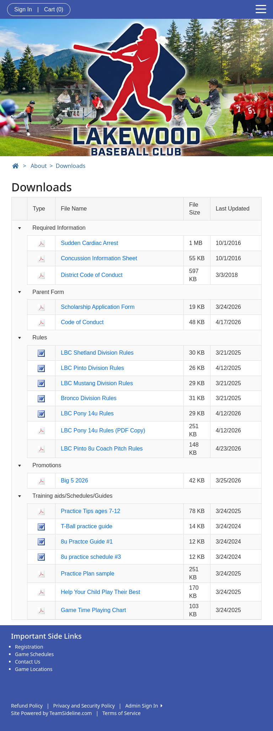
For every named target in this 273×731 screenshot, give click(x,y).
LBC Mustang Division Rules (97, 383)
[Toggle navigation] (261, 8)
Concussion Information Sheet (99, 258)
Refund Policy (27, 705)
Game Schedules (34, 654)
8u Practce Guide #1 (87, 542)
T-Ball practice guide (86, 526)
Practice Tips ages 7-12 (90, 511)
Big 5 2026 (74, 481)
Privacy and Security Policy (84, 705)
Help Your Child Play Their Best (100, 592)
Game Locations (34, 669)
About (39, 166)
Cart (53, 9)
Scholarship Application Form (97, 307)
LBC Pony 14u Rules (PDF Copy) (103, 430)
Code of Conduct (82, 322)
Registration (29, 646)
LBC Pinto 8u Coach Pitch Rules (102, 449)
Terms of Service (121, 713)
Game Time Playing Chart (93, 610)
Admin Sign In (143, 705)
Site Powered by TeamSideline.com (51, 713)
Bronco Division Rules (89, 398)
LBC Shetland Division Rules (97, 353)
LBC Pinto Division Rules (92, 368)
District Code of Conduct (91, 275)
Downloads (71, 166)
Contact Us (27, 661)
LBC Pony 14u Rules (87, 413)
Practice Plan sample (87, 574)
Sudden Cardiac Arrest (89, 243)
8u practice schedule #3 (91, 557)
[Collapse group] (19, 228)
